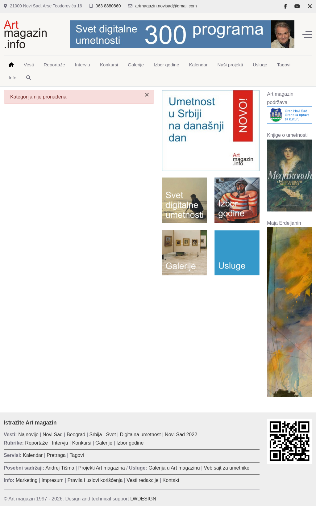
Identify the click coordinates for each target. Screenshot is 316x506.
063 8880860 (108, 5)
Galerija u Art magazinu (174, 467)
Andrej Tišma (59, 467)
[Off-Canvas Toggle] (307, 34)
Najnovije (28, 434)
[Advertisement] (211, 320)
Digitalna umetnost (140, 434)
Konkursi (81, 442)
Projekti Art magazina (101, 467)
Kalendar (33, 455)
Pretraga (56, 455)
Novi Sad (53, 434)
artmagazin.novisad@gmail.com (166, 5)
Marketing (26, 480)
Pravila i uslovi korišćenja (95, 480)
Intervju (60, 442)
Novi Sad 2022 (181, 434)
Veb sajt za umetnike (227, 467)
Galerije (103, 442)
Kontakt (171, 480)
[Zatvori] (147, 94)
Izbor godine (129, 442)
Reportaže (36, 442)
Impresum (52, 480)
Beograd (76, 434)
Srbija (95, 434)
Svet (111, 434)
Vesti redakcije (142, 480)
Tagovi (77, 455)
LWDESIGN (143, 498)
